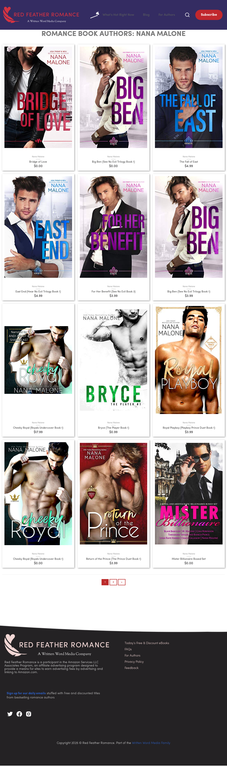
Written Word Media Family (151, 744)
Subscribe (209, 15)
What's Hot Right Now (108, 15)
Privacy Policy (134, 663)
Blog (144, 15)
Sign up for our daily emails (26, 694)
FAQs (128, 650)
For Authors (166, 15)
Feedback (132, 669)
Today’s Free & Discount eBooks (147, 644)
